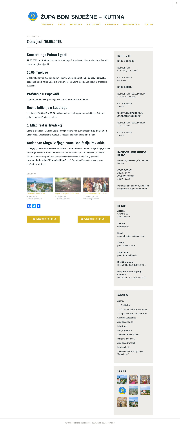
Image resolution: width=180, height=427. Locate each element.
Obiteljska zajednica (126, 318)
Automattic (109, 423)
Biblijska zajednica (126, 339)
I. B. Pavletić (93, 24)
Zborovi (120, 301)
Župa (60, 24)
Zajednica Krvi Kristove (128, 334)
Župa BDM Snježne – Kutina (82, 17)
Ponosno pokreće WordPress (78, 423)
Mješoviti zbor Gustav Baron (134, 313)
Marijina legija (123, 347)
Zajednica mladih (125, 322)
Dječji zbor (125, 305)
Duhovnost (110, 24)
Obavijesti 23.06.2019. (93, 219)
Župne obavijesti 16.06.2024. (67, 193)
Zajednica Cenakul (126, 343)
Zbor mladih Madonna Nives (134, 309)
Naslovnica (47, 24)
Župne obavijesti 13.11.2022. (95, 193)
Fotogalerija (130, 24)
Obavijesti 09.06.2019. (36, 193)
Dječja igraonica (124, 330)
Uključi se (75, 24)
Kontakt (149, 24)
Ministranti (122, 326)
